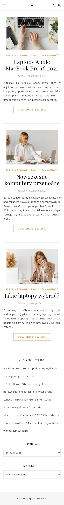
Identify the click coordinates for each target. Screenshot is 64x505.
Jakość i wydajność (44, 55)
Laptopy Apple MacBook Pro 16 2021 (32, 65)
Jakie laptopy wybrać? (32, 295)
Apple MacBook (17, 55)
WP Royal (41, 498)
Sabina (21, 75)
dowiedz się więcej (32, 109)
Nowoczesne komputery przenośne (32, 180)
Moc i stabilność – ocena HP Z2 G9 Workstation (31, 415)
